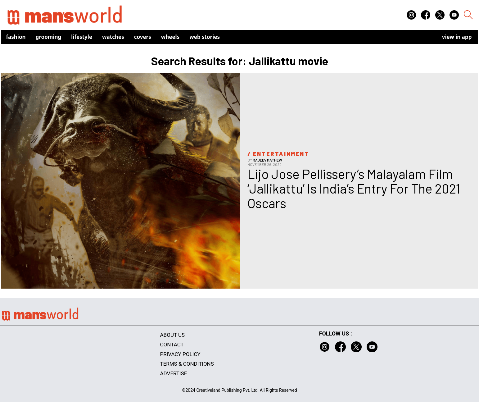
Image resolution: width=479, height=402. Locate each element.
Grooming (48, 36)
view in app (457, 36)
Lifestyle (81, 36)
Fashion (16, 36)
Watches (113, 36)
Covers (142, 36)
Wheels (170, 36)
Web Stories (204, 36)
